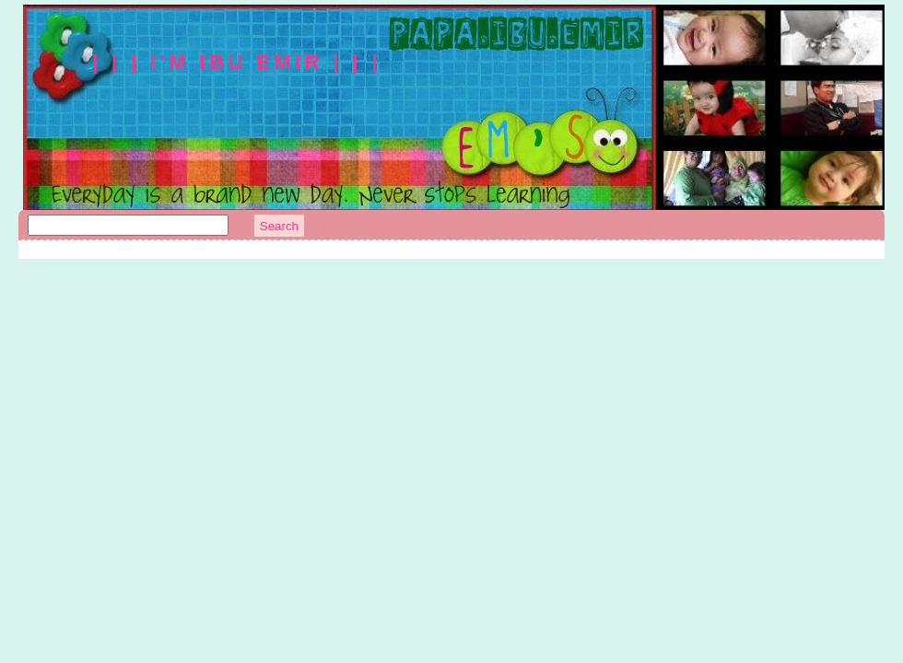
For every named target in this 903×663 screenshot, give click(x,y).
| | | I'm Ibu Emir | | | (236, 62)
